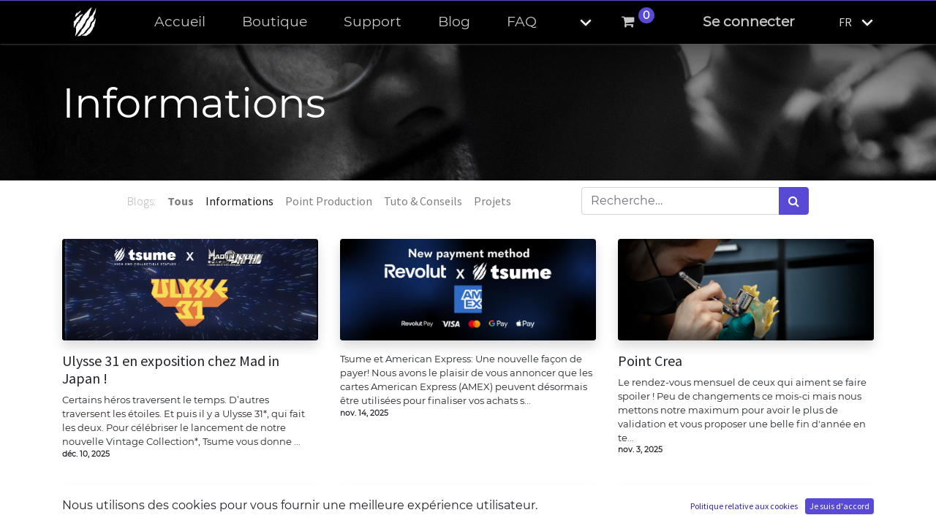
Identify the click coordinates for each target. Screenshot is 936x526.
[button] (573, 22)
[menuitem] (180, 22)
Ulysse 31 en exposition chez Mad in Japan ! (170, 369)
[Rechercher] (794, 201)
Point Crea (650, 361)
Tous (180, 201)
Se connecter (749, 21)
